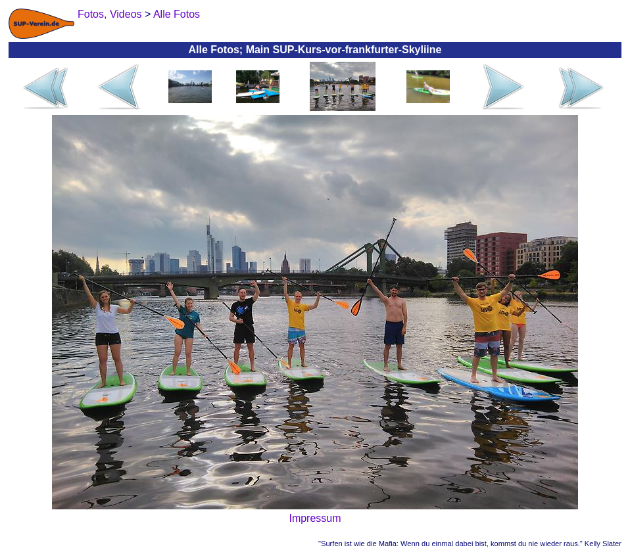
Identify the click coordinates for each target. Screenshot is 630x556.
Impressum (315, 518)
